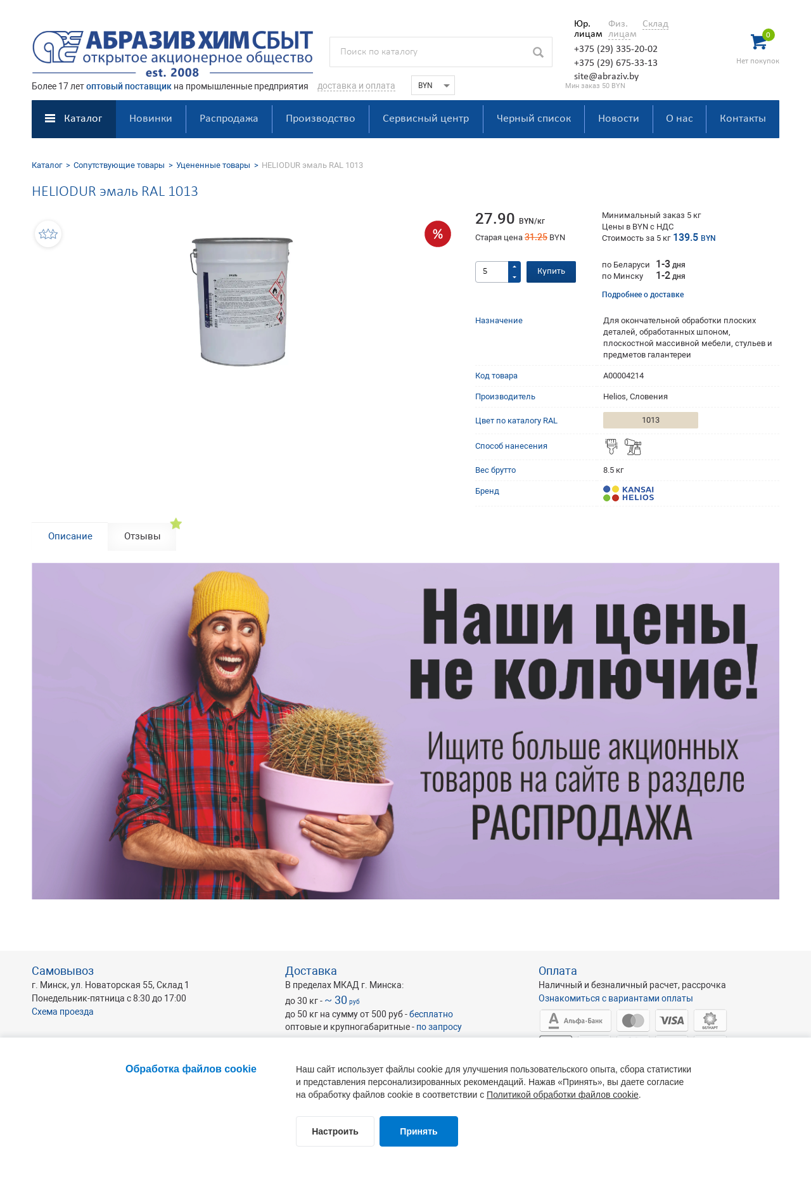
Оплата (558, 970)
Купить (551, 271)
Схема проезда (63, 1012)
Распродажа (229, 119)
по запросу (439, 1027)
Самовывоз (63, 970)
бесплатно (431, 1014)
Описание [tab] (70, 536)
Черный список (534, 119)
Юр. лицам (585, 29)
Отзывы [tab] (142, 536)
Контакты (743, 119)
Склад (655, 24)
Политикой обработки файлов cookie (563, 1095)
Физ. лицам (619, 29)
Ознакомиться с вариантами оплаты (616, 998)
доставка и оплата (356, 85)
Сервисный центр (426, 119)
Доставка (311, 970)
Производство (320, 119)
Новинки (150, 119)
